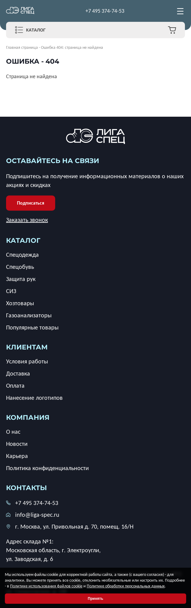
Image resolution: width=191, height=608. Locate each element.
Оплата (15, 386)
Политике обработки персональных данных (126, 586)
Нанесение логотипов (34, 398)
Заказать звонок (27, 219)
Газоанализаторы (29, 315)
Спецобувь (20, 267)
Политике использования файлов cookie (46, 586)
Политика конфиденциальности (47, 468)
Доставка (18, 373)
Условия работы (27, 361)
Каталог (36, 30)
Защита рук (20, 279)
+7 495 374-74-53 (104, 11)
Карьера (17, 456)
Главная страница (22, 47)
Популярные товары (32, 327)
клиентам (27, 347)
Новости (17, 444)
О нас (13, 432)
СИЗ (11, 291)
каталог (23, 240)
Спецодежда (22, 255)
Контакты (26, 488)
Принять (95, 598)
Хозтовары (20, 303)
